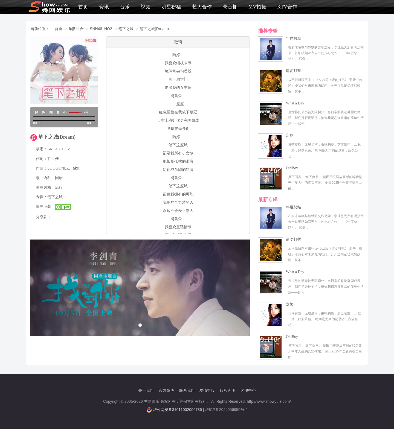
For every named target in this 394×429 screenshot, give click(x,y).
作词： (41, 158)
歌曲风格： (45, 187)
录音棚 (230, 7)
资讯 (104, 7)
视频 (145, 7)
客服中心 (248, 390)
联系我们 (187, 390)
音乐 (125, 7)
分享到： (43, 217)
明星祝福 (171, 7)
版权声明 (227, 390)
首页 (83, 7)
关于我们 (145, 390)
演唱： (41, 149)
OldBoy (292, 168)
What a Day (295, 103)
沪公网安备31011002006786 (177, 409)
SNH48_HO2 (101, 29)
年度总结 (293, 38)
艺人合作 (202, 7)
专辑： (41, 197)
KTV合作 (287, 7)
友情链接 (207, 390)
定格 (290, 135)
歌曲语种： (45, 178)
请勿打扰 (293, 71)
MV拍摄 (257, 7)
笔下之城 (126, 29)
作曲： (41, 168)
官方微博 (166, 390)
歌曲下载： (45, 206)
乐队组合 (76, 29)
